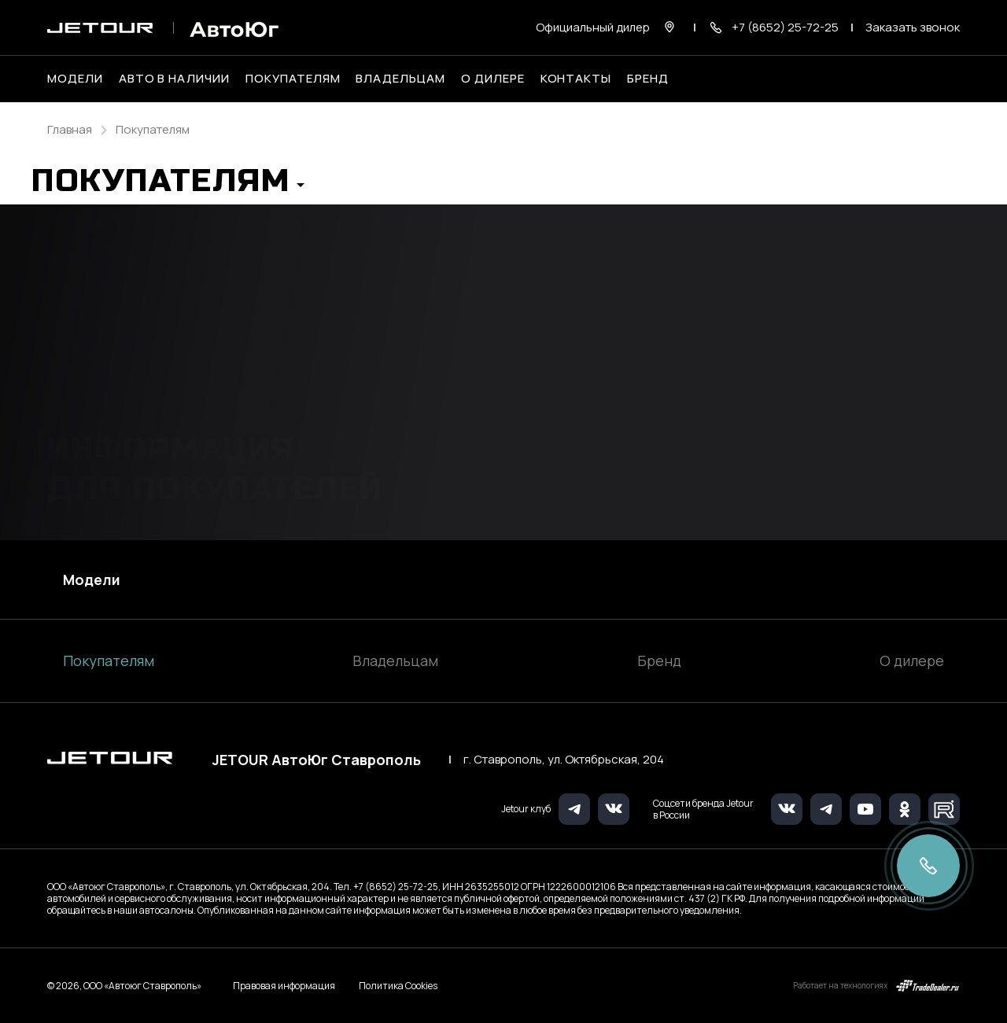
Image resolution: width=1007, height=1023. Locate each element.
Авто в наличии (174, 78)
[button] (167, 185)
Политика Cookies (398, 986)
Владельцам (395, 660)
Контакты (576, 78)
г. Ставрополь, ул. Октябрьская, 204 (563, 759)
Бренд (659, 660)
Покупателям (108, 660)
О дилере (493, 78)
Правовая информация (284, 986)
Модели (91, 579)
